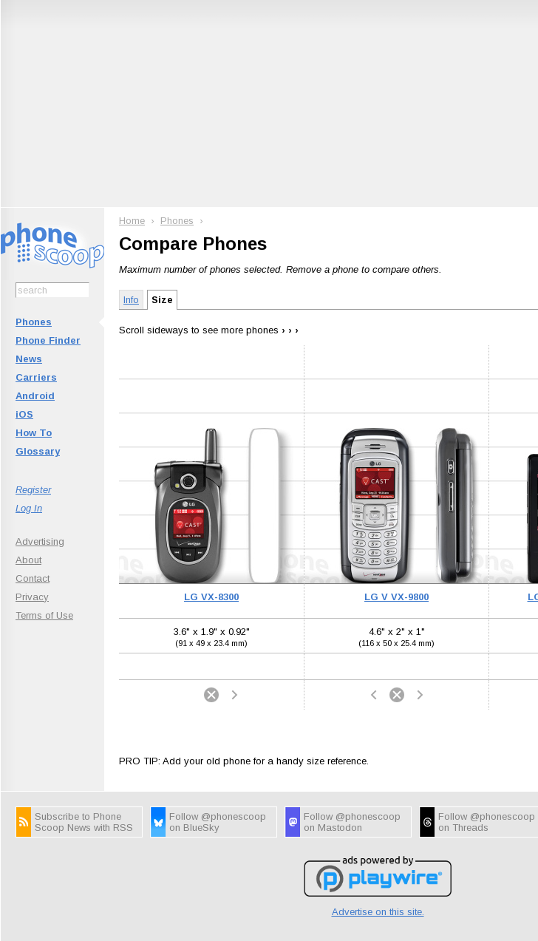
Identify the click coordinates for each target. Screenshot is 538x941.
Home (132, 220)
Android (35, 395)
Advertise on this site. (378, 911)
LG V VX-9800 (396, 596)
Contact (33, 578)
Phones (34, 321)
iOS (24, 414)
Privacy (32, 596)
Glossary (38, 451)
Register (33, 489)
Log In (29, 508)
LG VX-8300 (211, 596)
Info (131, 299)
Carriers (36, 377)
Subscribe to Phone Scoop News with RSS (84, 822)
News (29, 358)
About (28, 559)
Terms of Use (44, 615)
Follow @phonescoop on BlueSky (217, 822)
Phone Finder (48, 340)
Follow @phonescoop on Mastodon (352, 822)
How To (34, 432)
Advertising (40, 541)
